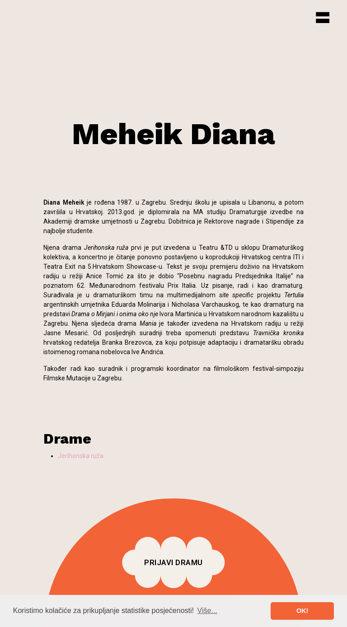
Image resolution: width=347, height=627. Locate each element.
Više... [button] (207, 610)
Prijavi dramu (173, 562)
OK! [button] (302, 610)
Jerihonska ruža (80, 455)
